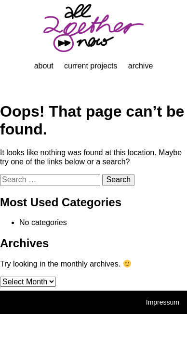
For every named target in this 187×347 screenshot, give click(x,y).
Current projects (90, 66)
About (43, 66)
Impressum (162, 302)
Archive (140, 66)
